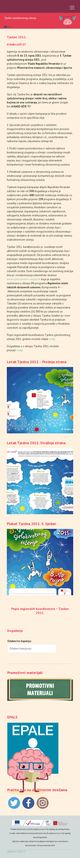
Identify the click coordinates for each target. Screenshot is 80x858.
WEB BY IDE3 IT (16, 852)
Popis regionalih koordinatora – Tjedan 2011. (40, 611)
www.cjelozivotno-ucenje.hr (24, 279)
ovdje (52, 339)
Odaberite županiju (19, 641)
